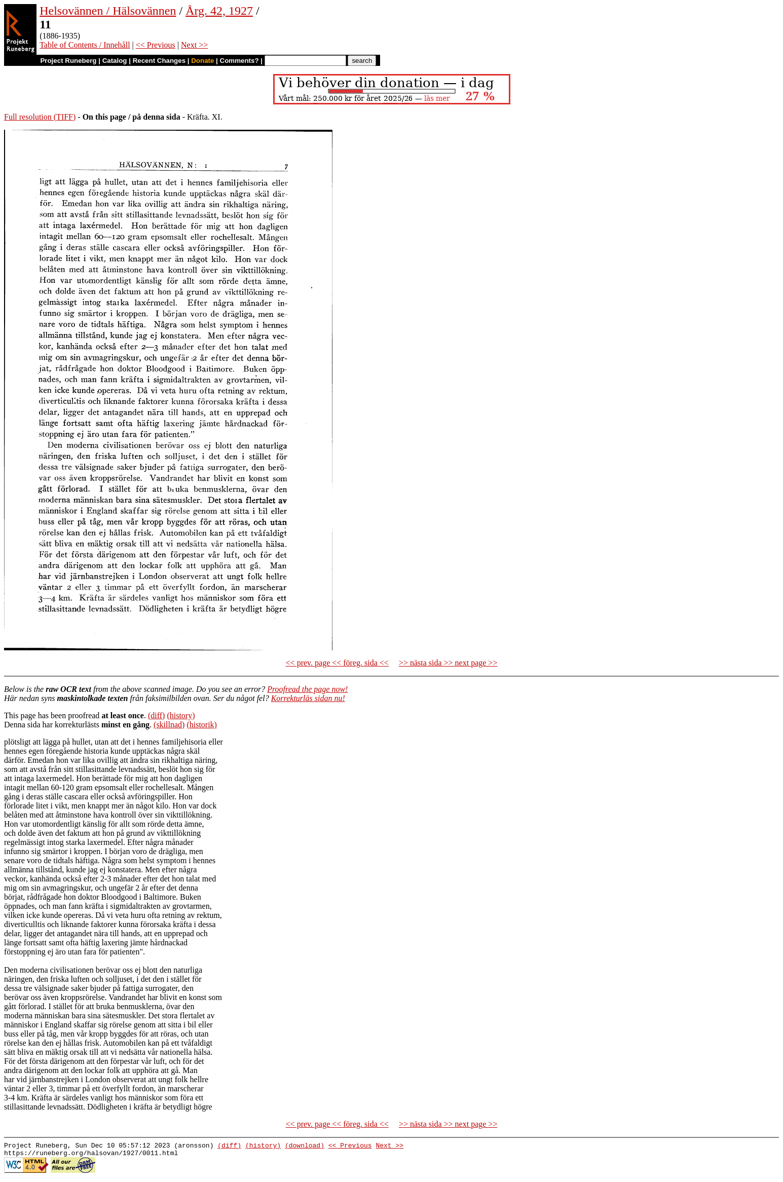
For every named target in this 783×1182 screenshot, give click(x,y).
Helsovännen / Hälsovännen (108, 10)
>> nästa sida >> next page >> (448, 662)
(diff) (156, 715)
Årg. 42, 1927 (219, 10)
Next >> (194, 45)
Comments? (239, 60)
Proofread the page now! (307, 689)
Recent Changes (159, 60)
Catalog (114, 60)
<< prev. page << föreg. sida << (337, 662)
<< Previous (155, 45)
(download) (304, 1146)
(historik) (202, 724)
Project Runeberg (68, 60)
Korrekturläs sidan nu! (308, 698)
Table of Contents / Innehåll (85, 45)
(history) (181, 715)
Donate (202, 60)
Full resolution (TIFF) (40, 117)
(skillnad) (169, 724)
